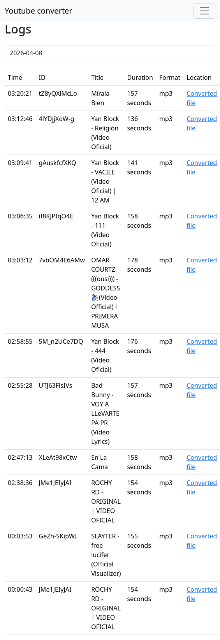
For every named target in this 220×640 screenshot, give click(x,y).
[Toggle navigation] (204, 11)
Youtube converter (38, 10)
